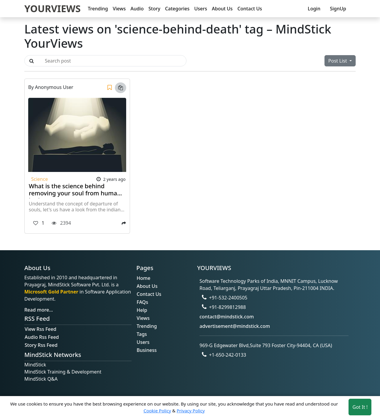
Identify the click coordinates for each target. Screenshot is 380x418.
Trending (98, 8)
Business (146, 350)
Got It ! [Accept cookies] (360, 407)
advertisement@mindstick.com (235, 326)
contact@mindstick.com (227, 316)
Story (154, 8)
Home (143, 278)
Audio (137, 8)
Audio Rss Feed (42, 337)
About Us (222, 8)
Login (314, 8)
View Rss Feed (40, 329)
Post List (338, 61)
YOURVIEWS (52, 8)
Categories (177, 8)
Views (119, 8)
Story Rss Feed (41, 345)
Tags (142, 334)
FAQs (142, 302)
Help (142, 310)
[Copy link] (120, 87)
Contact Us (250, 8)
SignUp (338, 8)
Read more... (38, 310)
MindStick (35, 364)
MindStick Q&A (41, 379)
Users (200, 8)
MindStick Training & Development (63, 371)
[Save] (109, 87)
